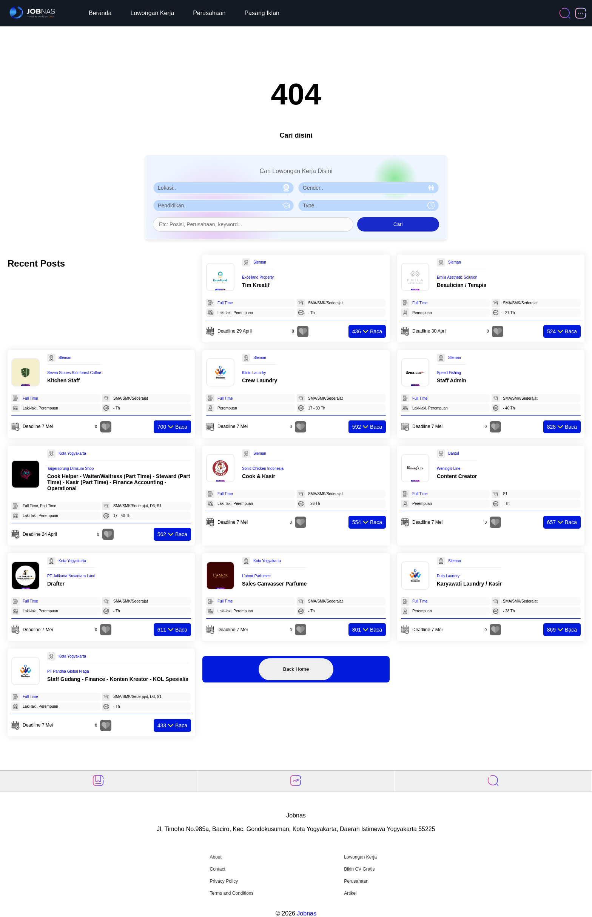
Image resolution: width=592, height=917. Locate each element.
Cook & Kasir (258, 476)
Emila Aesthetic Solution (457, 277)
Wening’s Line (448, 468)
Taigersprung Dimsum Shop (70, 468)
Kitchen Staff (63, 380)
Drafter (56, 584)
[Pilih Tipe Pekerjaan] (368, 205)
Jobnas (306, 913)
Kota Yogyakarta (72, 453)
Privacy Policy (224, 881)
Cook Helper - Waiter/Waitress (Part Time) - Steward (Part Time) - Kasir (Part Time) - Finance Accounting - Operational (118, 482)
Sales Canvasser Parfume (274, 584)
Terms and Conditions (231, 893)
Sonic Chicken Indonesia (263, 468)
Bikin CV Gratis (359, 869)
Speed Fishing (449, 373)
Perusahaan (209, 13)
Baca (367, 331)
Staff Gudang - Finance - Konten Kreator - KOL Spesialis (117, 679)
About (215, 857)
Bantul (453, 453)
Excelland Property (258, 277)
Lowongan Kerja (152, 13)
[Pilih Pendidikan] (223, 205)
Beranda (100, 13)
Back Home (296, 669)
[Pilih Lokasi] (223, 188)
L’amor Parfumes (256, 576)
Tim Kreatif (256, 285)
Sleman (259, 262)
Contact (217, 869)
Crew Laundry (259, 380)
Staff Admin (451, 380)
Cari (397, 224)
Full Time (225, 303)
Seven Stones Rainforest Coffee (74, 373)
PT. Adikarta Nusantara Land (71, 576)
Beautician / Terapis (461, 285)
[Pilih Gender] (368, 188)
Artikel (350, 893)
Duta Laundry (448, 576)
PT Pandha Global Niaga (68, 671)
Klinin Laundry (254, 373)
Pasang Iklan (261, 13)
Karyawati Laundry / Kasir (469, 584)
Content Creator (457, 476)
